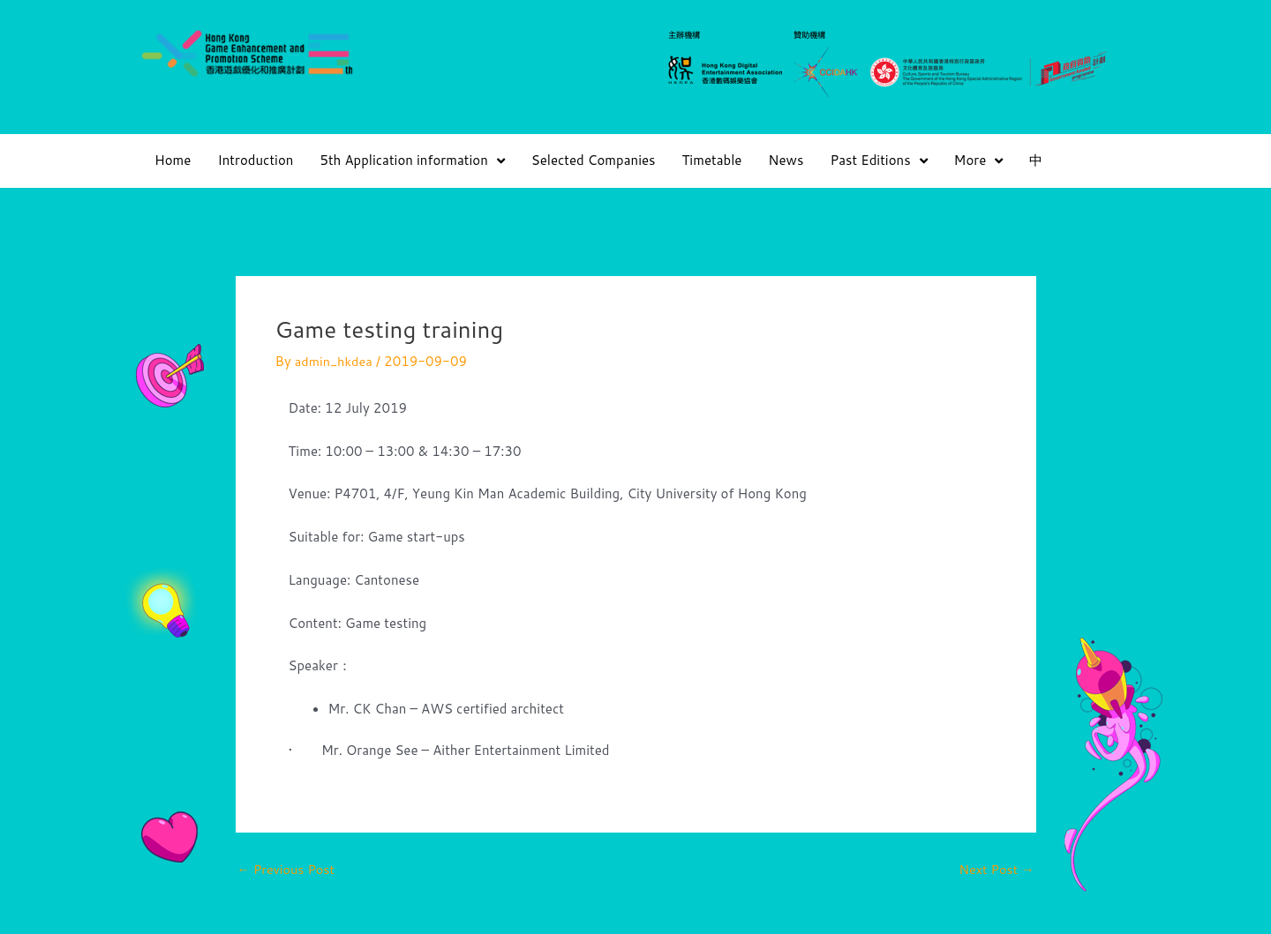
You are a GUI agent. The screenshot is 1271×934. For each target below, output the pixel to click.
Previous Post (288, 869)
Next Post (995, 869)
